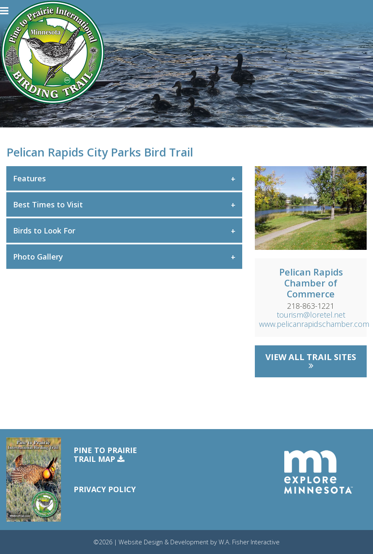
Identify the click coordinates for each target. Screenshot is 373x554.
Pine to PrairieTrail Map (105, 455)
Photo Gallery (38, 257)
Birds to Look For (44, 230)
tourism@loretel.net (311, 315)
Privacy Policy (105, 489)
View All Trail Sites (310, 360)
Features (29, 178)
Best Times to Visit (48, 204)
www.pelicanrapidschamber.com (314, 324)
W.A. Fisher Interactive (249, 542)
